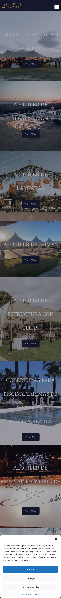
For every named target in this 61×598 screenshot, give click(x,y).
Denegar (30, 578)
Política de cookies (30, 594)
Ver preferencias (30, 587)
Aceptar (30, 569)
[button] (56, 539)
